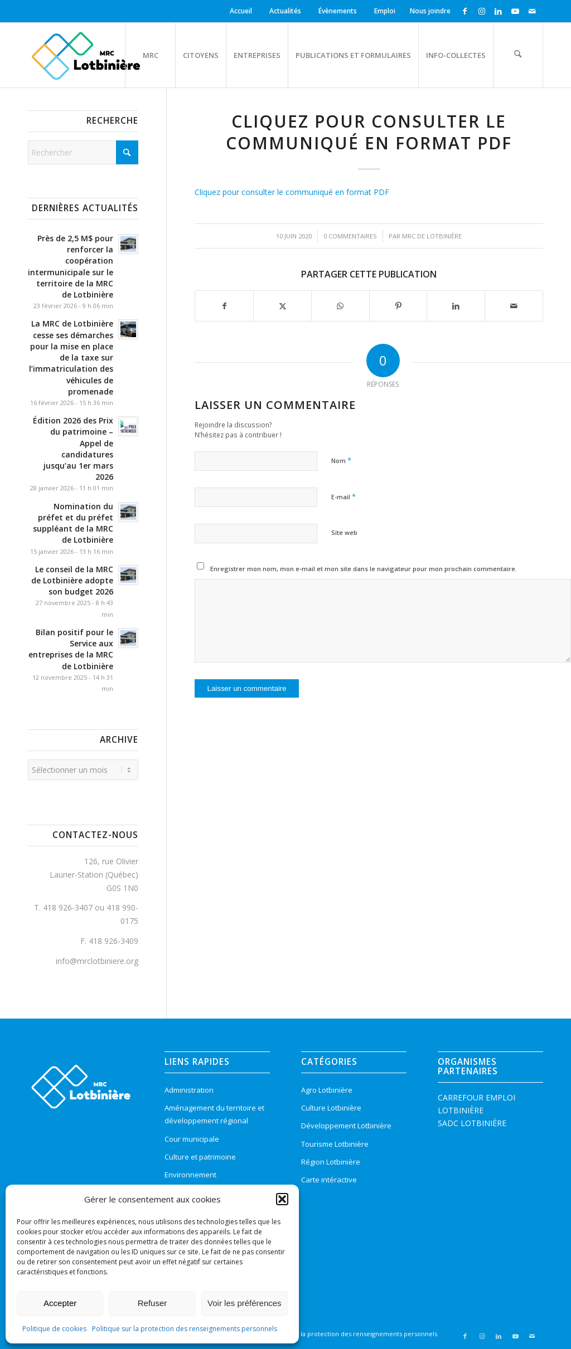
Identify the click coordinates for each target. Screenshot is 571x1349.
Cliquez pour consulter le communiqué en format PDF (292, 192)
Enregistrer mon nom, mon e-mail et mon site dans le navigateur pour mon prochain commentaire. (363, 568)
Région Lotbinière (330, 1162)
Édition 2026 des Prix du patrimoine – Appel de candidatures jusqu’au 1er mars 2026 (73, 448)
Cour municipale (191, 1139)
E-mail (343, 496)
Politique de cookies (54, 1328)
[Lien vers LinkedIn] (498, 11)
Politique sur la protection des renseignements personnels (184, 1328)
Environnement (190, 1175)
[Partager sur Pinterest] (398, 306)
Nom (341, 460)
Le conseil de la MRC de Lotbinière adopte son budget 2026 (72, 580)
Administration (189, 1090)
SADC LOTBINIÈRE (472, 1123)
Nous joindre (430, 11)
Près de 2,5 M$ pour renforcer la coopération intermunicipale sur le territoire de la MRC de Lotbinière (70, 266)
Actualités (285, 11)
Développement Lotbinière (346, 1126)
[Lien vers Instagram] (481, 11)
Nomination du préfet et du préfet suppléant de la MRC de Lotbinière (73, 523)
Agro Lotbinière (326, 1090)
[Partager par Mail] (514, 306)
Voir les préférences (244, 1303)
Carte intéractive (329, 1180)
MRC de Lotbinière (432, 236)
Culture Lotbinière (331, 1108)
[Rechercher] (518, 55)
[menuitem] (242, 11)
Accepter (59, 1303)
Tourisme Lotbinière (335, 1144)
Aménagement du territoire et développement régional (214, 1114)
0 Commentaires (350, 236)
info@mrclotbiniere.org (97, 961)
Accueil (241, 11)
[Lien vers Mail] (532, 11)
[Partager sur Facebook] (224, 306)
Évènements (337, 11)
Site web (344, 532)
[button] (282, 1199)
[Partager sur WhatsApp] (340, 306)
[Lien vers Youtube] (515, 11)
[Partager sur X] (282, 306)
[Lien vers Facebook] (465, 11)
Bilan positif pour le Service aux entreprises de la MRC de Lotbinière (70, 649)
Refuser (152, 1303)
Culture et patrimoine (200, 1157)
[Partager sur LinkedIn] (456, 306)
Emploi (384, 11)
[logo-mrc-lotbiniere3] (85, 55)
